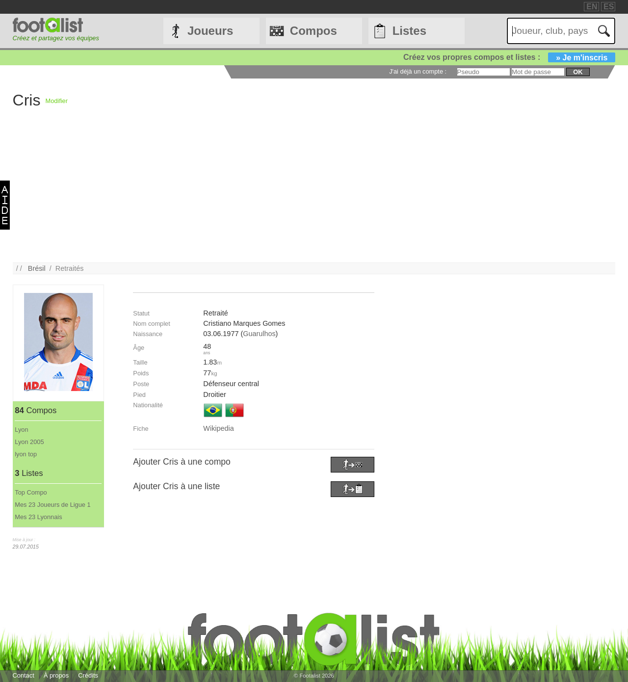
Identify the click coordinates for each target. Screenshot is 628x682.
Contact (23, 675)
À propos (56, 675)
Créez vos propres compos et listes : (509, 57)
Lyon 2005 (29, 442)
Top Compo (31, 492)
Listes (409, 30)
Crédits (88, 675)
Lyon (21, 429)
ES (608, 6)
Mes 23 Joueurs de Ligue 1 (52, 504)
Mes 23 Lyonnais (38, 517)
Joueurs (210, 30)
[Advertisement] (307, 193)
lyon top (26, 454)
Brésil (37, 268)
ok (577, 72)
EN (591, 6)
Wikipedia (218, 428)
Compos (313, 30)
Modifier (56, 101)
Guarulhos (259, 334)
